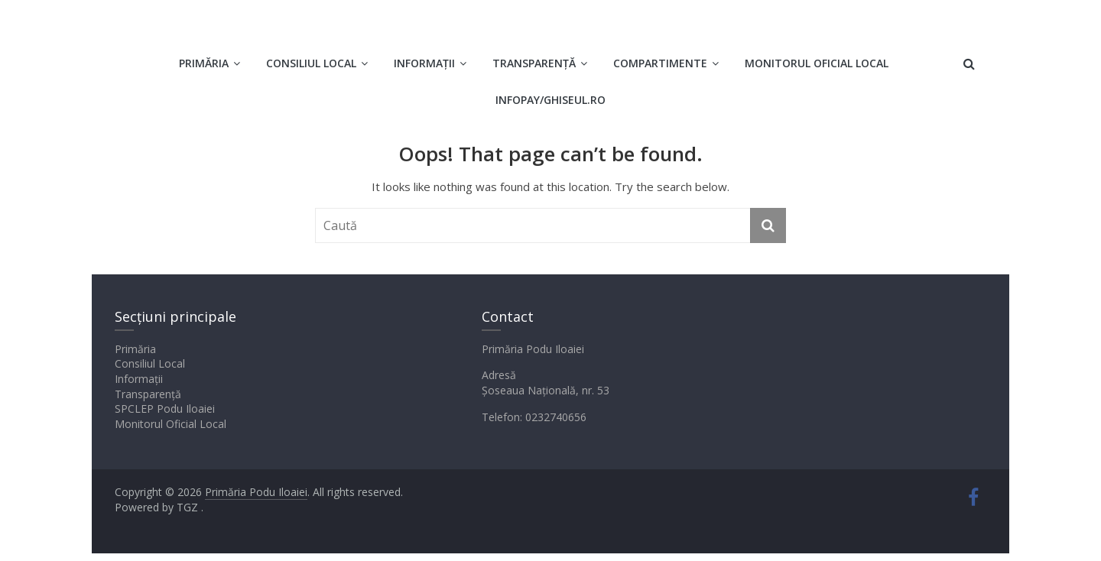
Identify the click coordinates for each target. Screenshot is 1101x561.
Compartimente (660, 63)
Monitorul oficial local (816, 63)
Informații (424, 63)
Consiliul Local (311, 63)
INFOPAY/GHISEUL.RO (550, 99)
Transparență (534, 63)
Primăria (204, 63)
